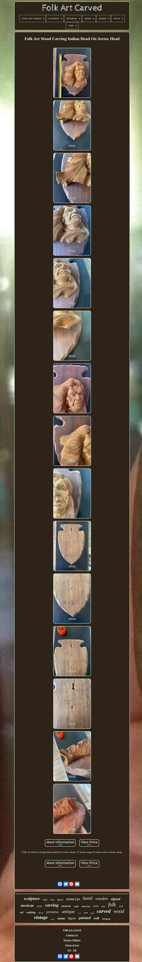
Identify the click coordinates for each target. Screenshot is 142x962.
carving (51, 905)
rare (103, 906)
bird (86, 913)
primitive (52, 912)
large (45, 899)
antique (68, 911)
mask (39, 906)
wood (119, 911)
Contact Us (72, 935)
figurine (60, 900)
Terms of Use (72, 945)
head (92, 913)
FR (74, 950)
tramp (52, 919)
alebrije (73, 899)
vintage (41, 917)
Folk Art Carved (72, 930)
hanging (106, 919)
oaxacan (66, 906)
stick (121, 906)
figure (72, 918)
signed (115, 899)
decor (52, 900)
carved (104, 911)
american (85, 906)
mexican (27, 905)
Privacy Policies (72, 940)
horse (79, 913)
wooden (101, 898)
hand (87, 898)
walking (30, 912)
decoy (41, 913)
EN (69, 950)
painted (85, 918)
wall (96, 918)
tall (21, 912)
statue (61, 918)
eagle (76, 906)
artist (96, 906)
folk (112, 904)
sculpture (32, 898)
